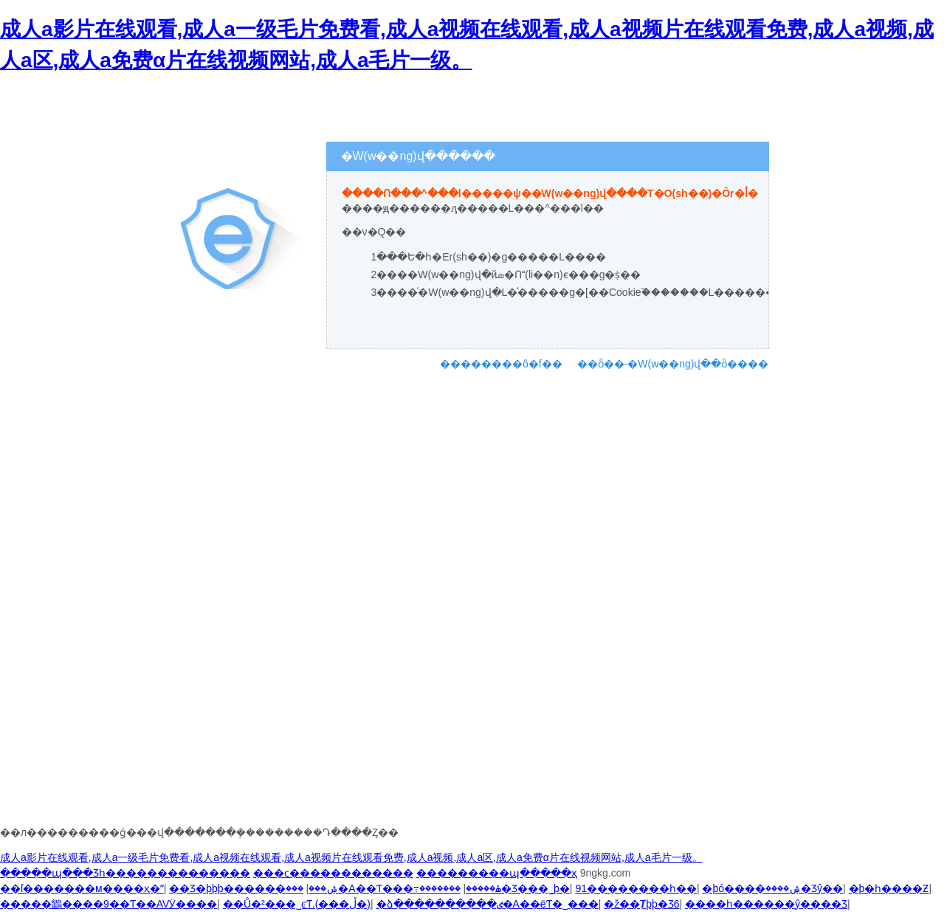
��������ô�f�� (501, 364)
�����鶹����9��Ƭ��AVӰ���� (108, 904)
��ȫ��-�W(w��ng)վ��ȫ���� (673, 364)
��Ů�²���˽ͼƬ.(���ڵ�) (297, 904)
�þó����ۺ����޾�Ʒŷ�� (772, 888)
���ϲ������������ (333, 873)
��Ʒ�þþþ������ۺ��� (253, 888)
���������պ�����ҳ (496, 873)
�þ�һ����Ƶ (889, 888)
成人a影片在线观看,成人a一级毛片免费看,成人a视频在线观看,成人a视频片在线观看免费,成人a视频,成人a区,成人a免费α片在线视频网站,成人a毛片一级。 (351, 857)
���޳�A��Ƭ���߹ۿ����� (393, 888)
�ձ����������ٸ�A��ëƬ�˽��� (487, 904)
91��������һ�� (636, 888)
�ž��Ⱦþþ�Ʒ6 (641, 904)
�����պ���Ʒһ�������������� (125, 873)
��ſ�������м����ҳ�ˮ (82, 888)
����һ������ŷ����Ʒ (766, 904)
